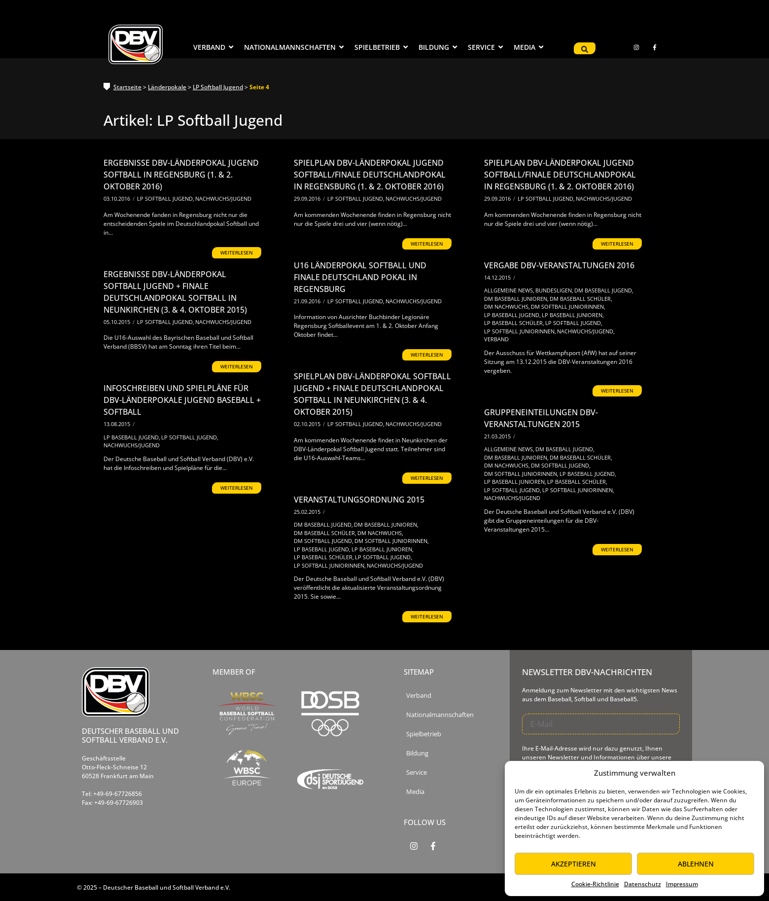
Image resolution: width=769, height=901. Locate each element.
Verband (496, 339)
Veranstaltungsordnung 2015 (359, 499)
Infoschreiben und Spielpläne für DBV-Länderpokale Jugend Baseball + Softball (182, 400)
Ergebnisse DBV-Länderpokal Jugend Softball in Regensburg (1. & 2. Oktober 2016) (181, 174)
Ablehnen (696, 863)
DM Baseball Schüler (581, 298)
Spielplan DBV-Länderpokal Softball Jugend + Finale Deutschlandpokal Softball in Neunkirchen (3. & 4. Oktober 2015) (372, 394)
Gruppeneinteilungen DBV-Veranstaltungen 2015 (541, 418)
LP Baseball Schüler (514, 322)
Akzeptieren (573, 863)
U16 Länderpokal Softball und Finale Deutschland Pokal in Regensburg (360, 277)
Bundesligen (554, 290)
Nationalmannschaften (440, 715)
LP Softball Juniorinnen (520, 331)
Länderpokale (167, 87)
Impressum (682, 884)
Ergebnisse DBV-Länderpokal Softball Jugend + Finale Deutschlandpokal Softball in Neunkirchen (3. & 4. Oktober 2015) (175, 292)
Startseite (127, 87)
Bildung (417, 753)
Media (415, 792)
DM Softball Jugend (561, 465)
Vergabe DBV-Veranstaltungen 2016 (559, 265)
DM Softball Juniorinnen (568, 306)
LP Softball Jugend (218, 87)
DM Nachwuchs (507, 306)
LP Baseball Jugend (512, 315)
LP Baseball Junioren (573, 315)
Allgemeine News (509, 290)
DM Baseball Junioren (516, 298)
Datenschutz (642, 884)
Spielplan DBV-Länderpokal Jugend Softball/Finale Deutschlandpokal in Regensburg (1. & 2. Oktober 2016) (370, 174)
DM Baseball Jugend (603, 290)
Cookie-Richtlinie (595, 884)
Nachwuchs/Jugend (223, 198)
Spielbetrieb (423, 734)
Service (416, 772)
